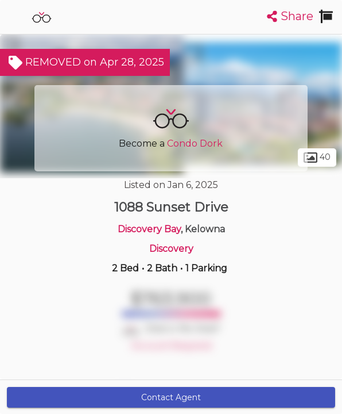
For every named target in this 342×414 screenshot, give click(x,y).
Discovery (171, 248)
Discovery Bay (149, 229)
